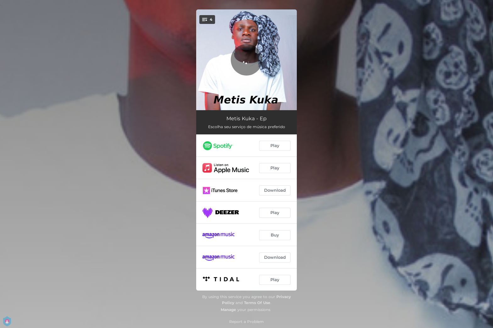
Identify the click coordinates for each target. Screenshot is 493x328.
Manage (228, 309)
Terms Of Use (257, 302)
